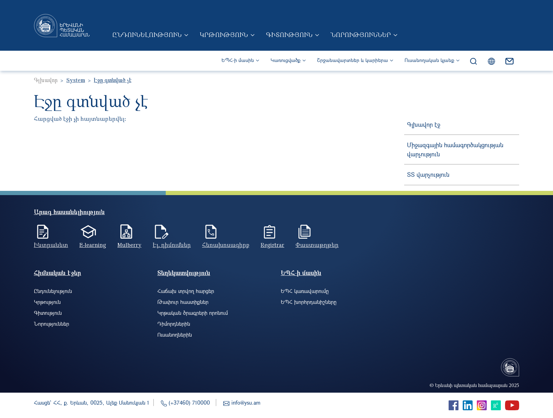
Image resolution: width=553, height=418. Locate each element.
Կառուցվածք (285, 60)
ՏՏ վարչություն (428, 174)
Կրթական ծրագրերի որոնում (192, 312)
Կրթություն (224, 34)
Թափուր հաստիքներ (182, 301)
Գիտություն (289, 34)
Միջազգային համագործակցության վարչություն (455, 149)
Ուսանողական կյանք (429, 60)
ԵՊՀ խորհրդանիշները (308, 301)
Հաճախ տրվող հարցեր (185, 290)
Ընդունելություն (147, 34)
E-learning (92, 245)
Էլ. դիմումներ (172, 245)
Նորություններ (360, 34)
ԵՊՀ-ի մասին (237, 60)
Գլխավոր (45, 79)
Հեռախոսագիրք (225, 245)
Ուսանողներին (174, 334)
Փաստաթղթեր (317, 245)
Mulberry (129, 245)
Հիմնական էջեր (57, 273)
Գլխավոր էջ (423, 124)
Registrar (272, 245)
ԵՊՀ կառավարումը (305, 290)
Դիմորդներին (173, 323)
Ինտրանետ (51, 245)
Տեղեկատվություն (183, 273)
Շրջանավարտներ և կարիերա (352, 60)
